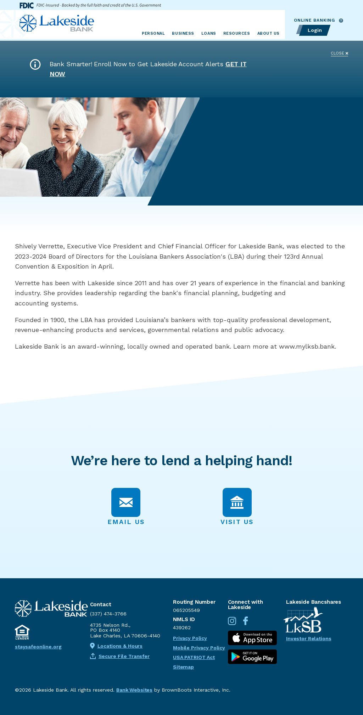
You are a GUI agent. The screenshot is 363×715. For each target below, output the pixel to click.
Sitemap (183, 667)
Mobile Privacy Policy (199, 648)
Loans (208, 33)
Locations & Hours (116, 646)
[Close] (339, 51)
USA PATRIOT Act (194, 657)
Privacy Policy (190, 638)
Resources (236, 33)
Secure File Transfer (120, 656)
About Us (268, 33)
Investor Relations (308, 638)
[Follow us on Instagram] (234, 623)
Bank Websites (134, 690)
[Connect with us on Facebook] (248, 623)
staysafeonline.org (38, 646)
